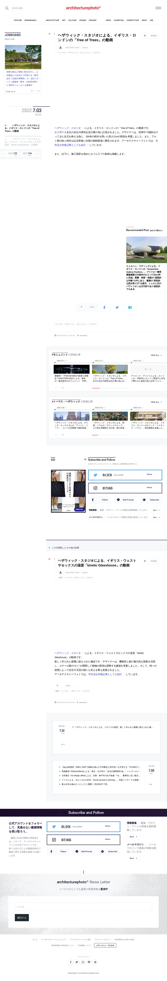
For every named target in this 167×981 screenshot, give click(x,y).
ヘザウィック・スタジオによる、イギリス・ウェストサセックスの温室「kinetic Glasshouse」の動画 (23, 142)
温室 (60, 577)
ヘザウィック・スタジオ (67, 128)
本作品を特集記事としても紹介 (105, 674)
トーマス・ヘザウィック (68, 52)
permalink (83, 335)
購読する (21, 917)
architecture (72, 48)
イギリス (96, 52)
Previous (32, 91)
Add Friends (128, 499)
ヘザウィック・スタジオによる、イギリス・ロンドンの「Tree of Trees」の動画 (22, 128)
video (85, 48)
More (155, 510)
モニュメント (85, 52)
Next (37, 91)
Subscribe (154, 499)
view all (155, 355)
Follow (149, 474)
